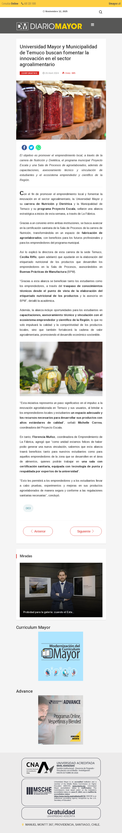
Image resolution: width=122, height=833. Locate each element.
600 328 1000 (28, 3)
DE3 (28, 508)
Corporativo (29, 73)
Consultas (10, 3)
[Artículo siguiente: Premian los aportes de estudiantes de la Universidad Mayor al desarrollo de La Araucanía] (86, 531)
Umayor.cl (114, 3)
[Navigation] (92, 24)
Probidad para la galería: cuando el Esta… (48, 612)
